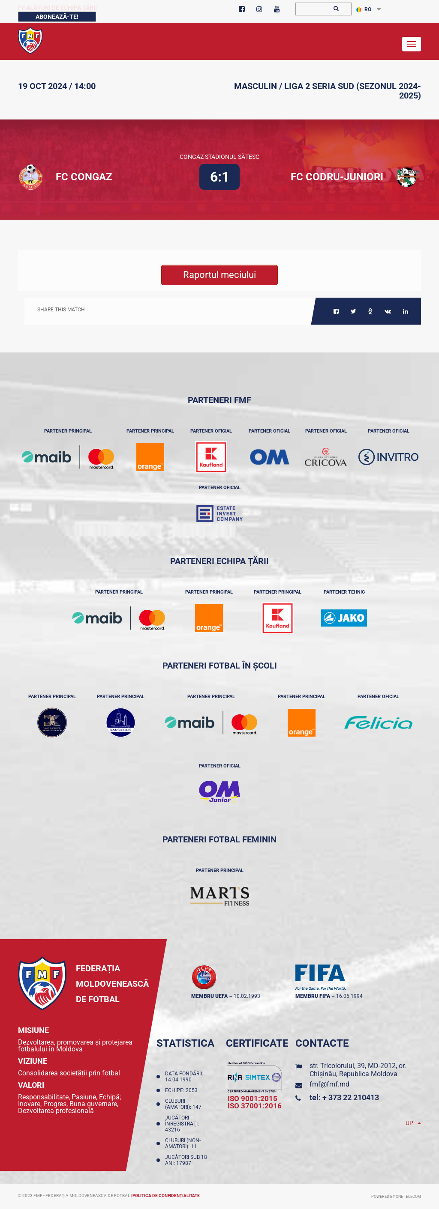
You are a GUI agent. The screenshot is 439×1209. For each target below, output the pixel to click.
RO (363, 9)
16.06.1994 (349, 996)
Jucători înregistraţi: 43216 (182, 1124)
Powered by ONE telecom (396, 1196)
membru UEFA (209, 996)
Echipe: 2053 (182, 1090)
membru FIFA (312, 996)
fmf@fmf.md (329, 1084)
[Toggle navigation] (411, 44)
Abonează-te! (57, 16)
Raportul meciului (219, 274)
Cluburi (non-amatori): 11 (183, 1143)
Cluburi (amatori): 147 (184, 1104)
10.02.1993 (247, 996)
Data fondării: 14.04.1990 (184, 1077)
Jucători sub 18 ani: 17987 (186, 1160)
